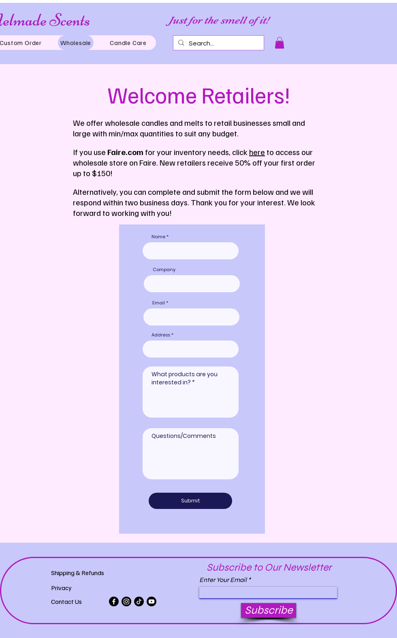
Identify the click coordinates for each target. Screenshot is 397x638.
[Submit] (190, 501)
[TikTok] (139, 601)
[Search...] (218, 43)
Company (164, 269)
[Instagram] (126, 601)
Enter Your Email (223, 580)
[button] (279, 43)
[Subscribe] (268, 610)
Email (158, 303)
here (257, 152)
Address (161, 335)
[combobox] (191, 349)
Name (158, 237)
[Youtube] (151, 601)
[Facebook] (114, 601)
